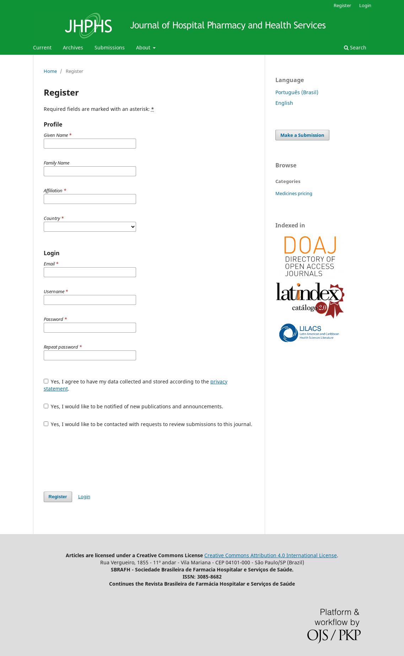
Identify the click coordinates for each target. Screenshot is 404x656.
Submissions (110, 47)
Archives (73, 47)
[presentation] (98, 459)
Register (342, 5)
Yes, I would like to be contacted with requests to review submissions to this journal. (148, 424)
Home (50, 71)
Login (365, 5)
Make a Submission (302, 135)
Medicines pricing (293, 193)
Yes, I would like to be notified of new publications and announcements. (133, 406)
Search (355, 47)
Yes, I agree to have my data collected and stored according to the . (136, 385)
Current (42, 47)
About (144, 47)
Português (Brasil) (296, 92)
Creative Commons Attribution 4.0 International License (270, 555)
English (284, 103)
